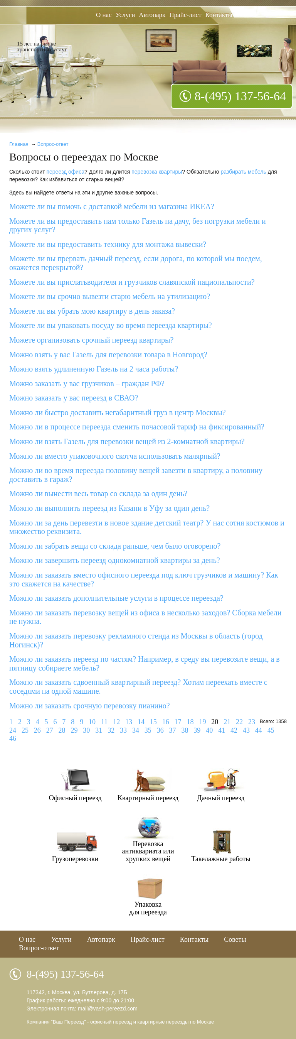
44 (258, 730)
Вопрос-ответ (53, 144)
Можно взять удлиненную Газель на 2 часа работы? (93, 369)
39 (196, 730)
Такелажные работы (220, 859)
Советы (235, 939)
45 (270, 730)
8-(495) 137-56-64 (240, 96)
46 (12, 738)
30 (86, 730)
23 (251, 722)
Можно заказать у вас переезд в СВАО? (73, 398)
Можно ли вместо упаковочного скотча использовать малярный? (114, 456)
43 (246, 730)
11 (104, 722)
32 (111, 730)
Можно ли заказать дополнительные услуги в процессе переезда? (116, 598)
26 (37, 730)
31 (98, 730)
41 (221, 730)
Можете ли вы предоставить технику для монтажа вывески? (107, 244)
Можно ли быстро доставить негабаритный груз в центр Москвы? (117, 412)
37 (172, 730)
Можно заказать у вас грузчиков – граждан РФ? (87, 383)
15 (153, 722)
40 (209, 730)
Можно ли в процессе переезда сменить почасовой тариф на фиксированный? (136, 426)
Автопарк (152, 15)
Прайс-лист (185, 15)
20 (214, 722)
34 (135, 730)
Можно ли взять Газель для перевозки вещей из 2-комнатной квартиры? (127, 441)
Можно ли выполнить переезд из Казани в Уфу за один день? (109, 508)
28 (62, 730)
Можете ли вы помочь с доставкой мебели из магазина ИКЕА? (111, 206)
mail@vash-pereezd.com (108, 1008)
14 (141, 722)
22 (239, 722)
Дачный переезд (220, 798)
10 (92, 722)
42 (233, 730)
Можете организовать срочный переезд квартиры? (91, 340)
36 (160, 730)
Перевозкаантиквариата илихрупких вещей (148, 851)
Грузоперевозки (75, 859)
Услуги (125, 15)
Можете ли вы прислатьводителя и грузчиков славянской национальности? (132, 282)
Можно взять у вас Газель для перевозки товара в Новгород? (108, 354)
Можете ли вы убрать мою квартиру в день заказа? (92, 311)
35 (148, 730)
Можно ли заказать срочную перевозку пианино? (89, 705)
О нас (104, 15)
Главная (18, 144)
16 (165, 722)
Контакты (218, 15)
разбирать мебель (243, 172)
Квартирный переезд (148, 798)
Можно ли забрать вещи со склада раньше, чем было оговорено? (115, 546)
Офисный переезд (75, 798)
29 (74, 730)
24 (12, 730)
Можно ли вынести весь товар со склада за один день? (98, 493)
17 (178, 722)
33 (123, 730)
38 (184, 730)
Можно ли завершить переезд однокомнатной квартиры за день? (114, 560)
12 (116, 722)
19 (202, 722)
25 (25, 730)
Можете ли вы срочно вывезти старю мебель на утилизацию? (109, 296)
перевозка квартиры (156, 172)
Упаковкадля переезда (148, 908)
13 (128, 722)
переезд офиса (65, 172)
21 (227, 722)
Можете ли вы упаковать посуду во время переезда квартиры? (110, 325)
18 (190, 722)
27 (49, 730)
